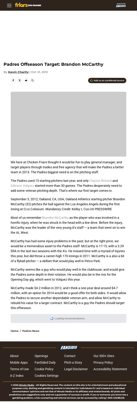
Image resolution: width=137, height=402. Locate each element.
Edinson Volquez (22, 185)
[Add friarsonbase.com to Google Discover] (107, 80)
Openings (41, 356)
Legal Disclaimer (76, 369)
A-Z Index (17, 375)
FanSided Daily (45, 362)
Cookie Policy (44, 369)
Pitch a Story (73, 362)
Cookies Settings (47, 375)
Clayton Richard (100, 181)
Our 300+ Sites (103, 356)
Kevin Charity (18, 72)
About (14, 356)
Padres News (30, 331)
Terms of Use (19, 369)
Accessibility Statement (110, 369)
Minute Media (26, 385)
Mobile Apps (19, 362)
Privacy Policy (103, 362)
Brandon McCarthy (55, 217)
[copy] (32, 80)
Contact (69, 356)
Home (15, 331)
